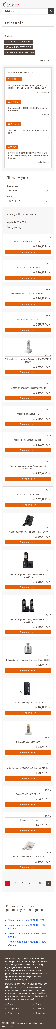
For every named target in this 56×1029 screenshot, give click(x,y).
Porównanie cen (28, 252)
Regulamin (39, 1013)
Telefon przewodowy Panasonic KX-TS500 (28, 532)
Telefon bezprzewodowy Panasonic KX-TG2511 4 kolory (28, 360)
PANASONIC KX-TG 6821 (28, 267)
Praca (37, 1004)
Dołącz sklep (12, 1013)
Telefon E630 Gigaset (28, 820)
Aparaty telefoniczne (18, 42)
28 (40, 883)
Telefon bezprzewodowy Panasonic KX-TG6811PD (28, 467)
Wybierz (14, 190)
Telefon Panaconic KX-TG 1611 (28, 241)
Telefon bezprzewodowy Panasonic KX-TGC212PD (28, 620)
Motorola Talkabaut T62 (28, 414)
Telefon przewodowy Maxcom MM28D (28, 388)
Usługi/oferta (12, 1009)
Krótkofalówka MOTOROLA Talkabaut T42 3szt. (28, 768)
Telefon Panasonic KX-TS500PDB (28, 857)
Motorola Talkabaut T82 (28, 320)
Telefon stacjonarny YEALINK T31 (26, 920)
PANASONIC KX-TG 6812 (28, 494)
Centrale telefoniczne (19, 52)
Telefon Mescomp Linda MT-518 (28, 702)
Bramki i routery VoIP (18, 47)
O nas (9, 1004)
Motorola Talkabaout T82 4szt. (28, 440)
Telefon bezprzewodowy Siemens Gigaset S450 (28, 660)
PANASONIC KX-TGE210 (28, 794)
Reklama (38, 1009)
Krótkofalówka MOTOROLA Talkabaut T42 (27, 294)
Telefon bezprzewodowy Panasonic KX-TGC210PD (28, 575)
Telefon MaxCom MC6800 (28, 742)
